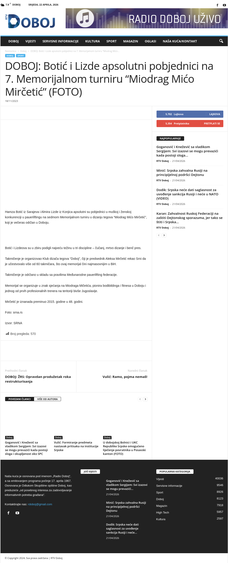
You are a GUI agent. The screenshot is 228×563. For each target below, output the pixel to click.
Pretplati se (212, 123)
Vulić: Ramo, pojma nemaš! (124, 376)
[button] (221, 41)
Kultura (92, 41)
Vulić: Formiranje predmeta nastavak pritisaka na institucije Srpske (76, 446)
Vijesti (30, 41)
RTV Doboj (163, 161)
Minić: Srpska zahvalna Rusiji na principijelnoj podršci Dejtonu (182, 172)
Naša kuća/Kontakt (180, 41)
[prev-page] (140, 399)
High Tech (162, 512)
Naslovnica (10, 51)
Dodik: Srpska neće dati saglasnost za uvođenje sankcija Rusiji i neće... (122, 528)
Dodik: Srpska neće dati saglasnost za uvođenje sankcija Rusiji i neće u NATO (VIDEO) (187, 194)
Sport (111, 41)
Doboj (13, 41)
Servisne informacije (61, 41)
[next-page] (145, 399)
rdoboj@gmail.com (40, 504)
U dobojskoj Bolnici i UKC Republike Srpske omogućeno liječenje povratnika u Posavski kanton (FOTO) (124, 448)
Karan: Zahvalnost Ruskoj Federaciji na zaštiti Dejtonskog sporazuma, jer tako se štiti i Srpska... (190, 217)
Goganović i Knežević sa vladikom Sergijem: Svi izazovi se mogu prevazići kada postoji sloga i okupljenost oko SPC (26, 448)
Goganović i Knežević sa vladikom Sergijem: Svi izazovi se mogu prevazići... (127, 485)
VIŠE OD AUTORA (47, 399)
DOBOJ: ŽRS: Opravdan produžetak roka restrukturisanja (38, 379)
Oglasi (150, 41)
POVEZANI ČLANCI (20, 399)
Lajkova (214, 114)
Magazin (130, 41)
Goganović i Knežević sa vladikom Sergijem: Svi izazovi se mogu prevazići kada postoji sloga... (187, 150)
